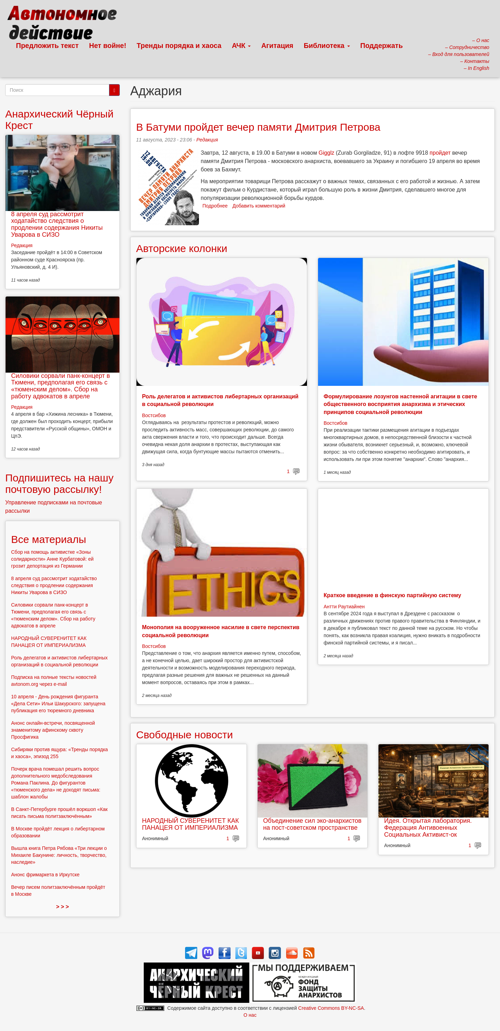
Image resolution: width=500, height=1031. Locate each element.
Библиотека (327, 45)
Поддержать (381, 45)
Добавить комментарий (259, 206)
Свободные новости (184, 734)
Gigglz (326, 153)
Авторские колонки (181, 248)
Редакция (207, 140)
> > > (62, 907)
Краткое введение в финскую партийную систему (392, 595)
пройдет (440, 153)
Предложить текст (47, 45)
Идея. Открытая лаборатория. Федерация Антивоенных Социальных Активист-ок (428, 827)
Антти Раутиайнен (344, 606)
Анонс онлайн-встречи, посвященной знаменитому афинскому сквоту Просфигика (53, 730)
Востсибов (154, 415)
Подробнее (215, 206)
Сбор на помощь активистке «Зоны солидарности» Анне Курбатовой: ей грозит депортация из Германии (52, 559)
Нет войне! (107, 45)
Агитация (277, 45)
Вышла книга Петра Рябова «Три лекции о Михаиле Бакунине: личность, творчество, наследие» (59, 855)
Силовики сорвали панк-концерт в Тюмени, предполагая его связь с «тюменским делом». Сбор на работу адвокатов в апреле (60, 386)
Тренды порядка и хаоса (179, 45)
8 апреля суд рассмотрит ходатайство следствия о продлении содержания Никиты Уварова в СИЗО (57, 224)
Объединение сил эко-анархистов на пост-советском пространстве (312, 824)
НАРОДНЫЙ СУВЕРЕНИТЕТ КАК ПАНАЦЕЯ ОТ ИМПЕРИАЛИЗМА (190, 824)
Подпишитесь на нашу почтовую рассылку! (59, 483)
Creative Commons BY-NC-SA (331, 1008)
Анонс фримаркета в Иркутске (45, 874)
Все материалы (48, 539)
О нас (249, 1015)
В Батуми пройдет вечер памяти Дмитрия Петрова (258, 127)
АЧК (241, 45)
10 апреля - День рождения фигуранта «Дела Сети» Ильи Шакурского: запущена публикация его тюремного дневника (58, 703)
